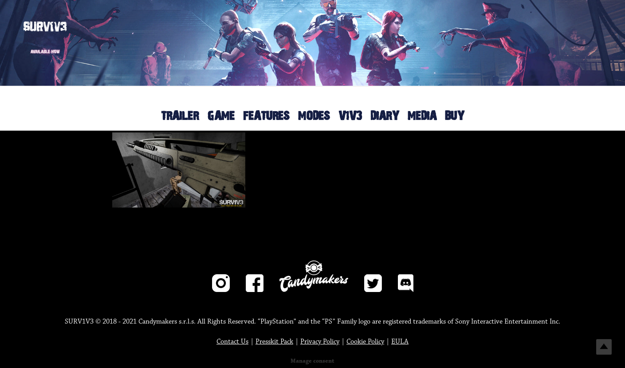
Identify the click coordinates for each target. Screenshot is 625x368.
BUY (454, 116)
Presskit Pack (274, 341)
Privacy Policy (319, 341)
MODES (314, 116)
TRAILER (180, 116)
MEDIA (422, 116)
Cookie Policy (365, 341)
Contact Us (232, 341)
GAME (221, 116)
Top (604, 347)
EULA (400, 341)
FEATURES (266, 116)
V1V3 (350, 116)
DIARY (384, 116)
